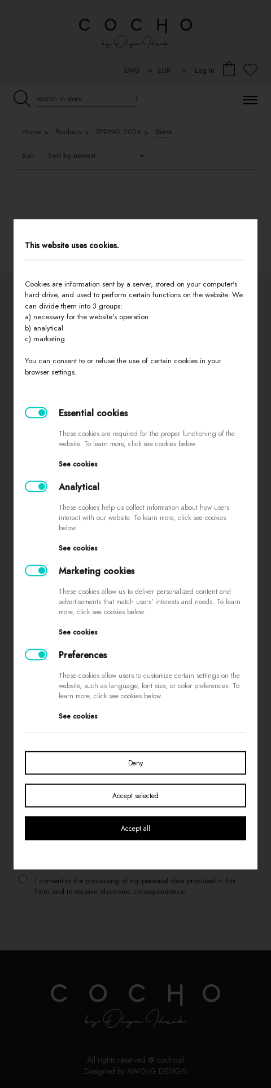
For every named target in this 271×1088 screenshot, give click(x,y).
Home (31, 131)
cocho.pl (170, 1059)
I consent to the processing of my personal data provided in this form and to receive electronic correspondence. (135, 886)
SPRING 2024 (118, 131)
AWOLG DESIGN (157, 1071)
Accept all (135, 828)
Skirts (163, 131)
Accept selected (135, 795)
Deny (135, 762)
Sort (28, 155)
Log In (205, 70)
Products (68, 131)
